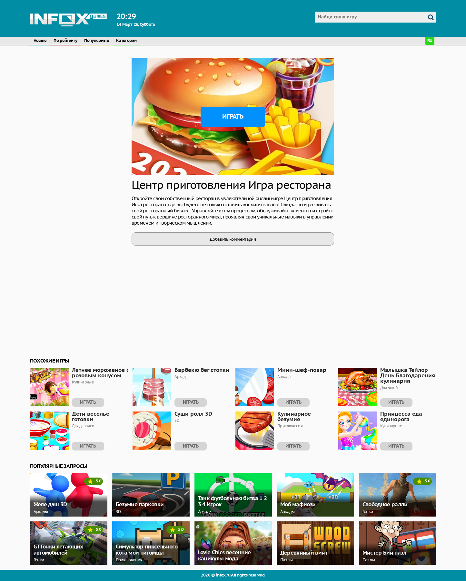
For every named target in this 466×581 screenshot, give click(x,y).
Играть (232, 117)
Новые (40, 40)
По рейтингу (65, 40)
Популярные (96, 40)
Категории (126, 40)
